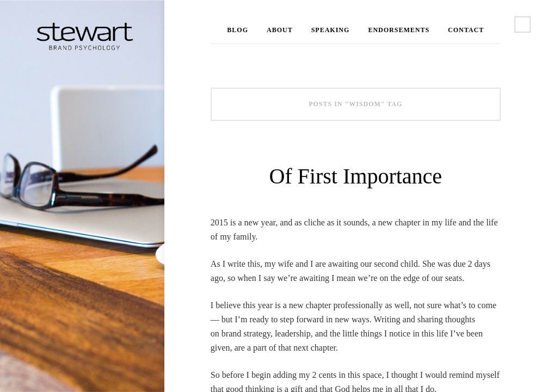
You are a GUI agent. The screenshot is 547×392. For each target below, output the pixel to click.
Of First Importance (355, 176)
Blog (237, 30)
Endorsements (398, 30)
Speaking (330, 30)
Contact (466, 30)
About (280, 30)
